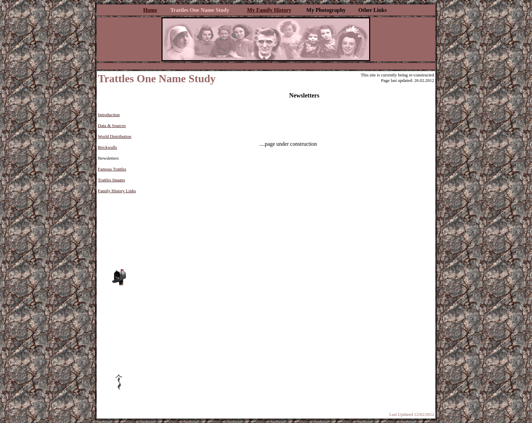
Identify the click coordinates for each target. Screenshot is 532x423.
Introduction (109, 114)
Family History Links (117, 190)
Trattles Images (111, 179)
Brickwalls (107, 147)
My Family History (269, 10)
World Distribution (114, 136)
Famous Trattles (112, 169)
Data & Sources (112, 125)
